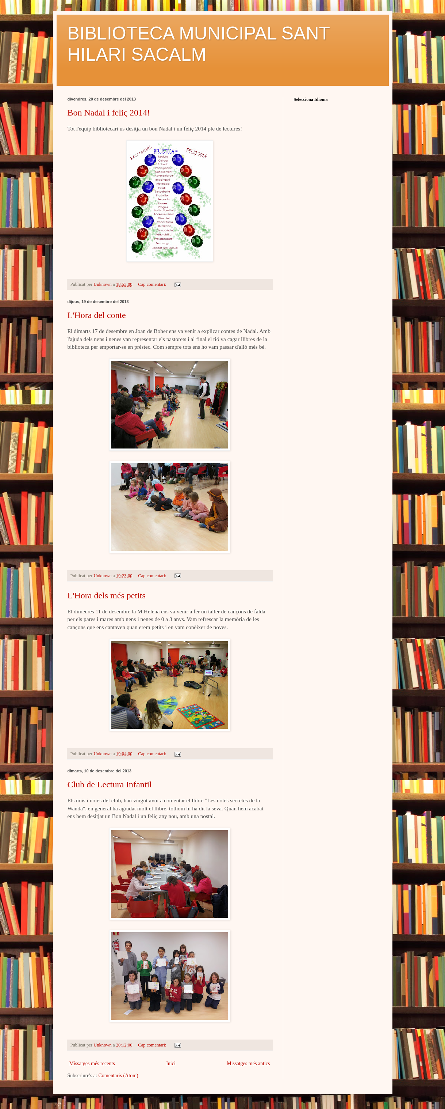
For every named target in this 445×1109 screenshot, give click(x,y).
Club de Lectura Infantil (110, 784)
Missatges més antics (248, 1063)
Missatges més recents (92, 1063)
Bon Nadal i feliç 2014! (109, 112)
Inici (171, 1063)
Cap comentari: (152, 284)
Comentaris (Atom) (118, 1075)
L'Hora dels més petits (107, 595)
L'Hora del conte (97, 315)
